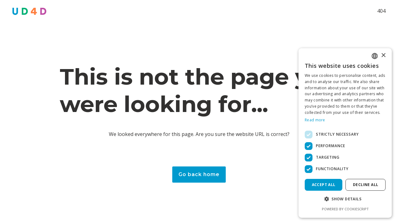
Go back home (199, 174)
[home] (29, 11)
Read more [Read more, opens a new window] (315, 120)
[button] (345, 199)
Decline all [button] (365, 184)
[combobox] (375, 56)
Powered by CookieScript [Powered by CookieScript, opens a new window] (345, 209)
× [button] (383, 55)
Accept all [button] (324, 184)
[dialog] (345, 133)
